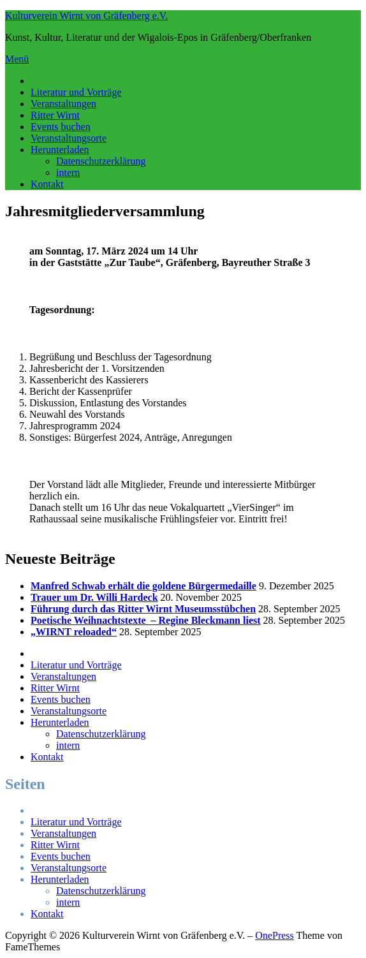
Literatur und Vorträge (76, 92)
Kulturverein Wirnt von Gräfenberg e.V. (86, 15)
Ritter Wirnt (55, 115)
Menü (17, 59)
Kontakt (47, 184)
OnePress (274, 935)
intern (68, 172)
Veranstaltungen (63, 103)
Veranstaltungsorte (68, 138)
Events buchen (61, 126)
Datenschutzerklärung (100, 161)
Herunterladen (60, 149)
